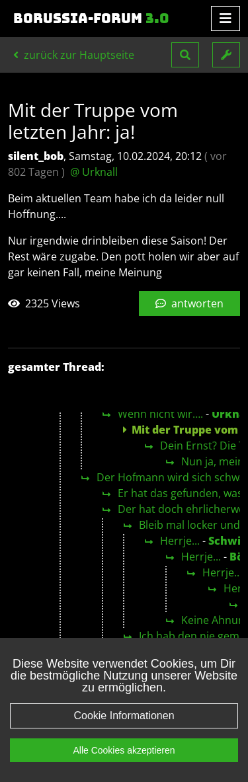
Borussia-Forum (91, 18)
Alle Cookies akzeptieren (124, 768)
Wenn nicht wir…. (160, 414)
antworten (189, 303)
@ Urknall (94, 172)
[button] (185, 54)
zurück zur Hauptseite (73, 55)
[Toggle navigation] (225, 18)
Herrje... (179, 540)
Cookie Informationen (123, 734)
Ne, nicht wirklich (202, 652)
